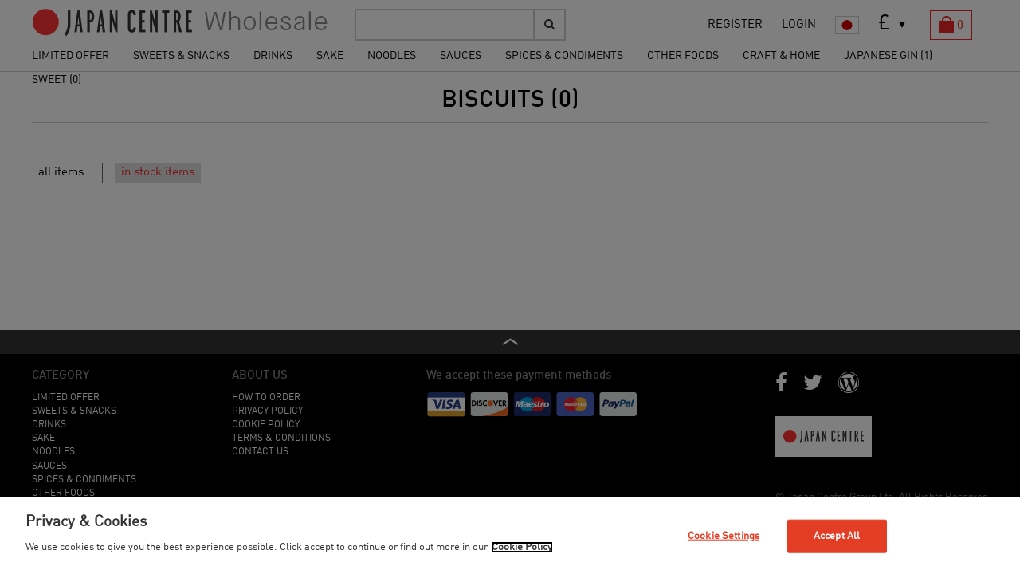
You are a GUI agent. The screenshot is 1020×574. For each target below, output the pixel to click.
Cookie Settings (723, 536)
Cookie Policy (522, 547)
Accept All (837, 536)
